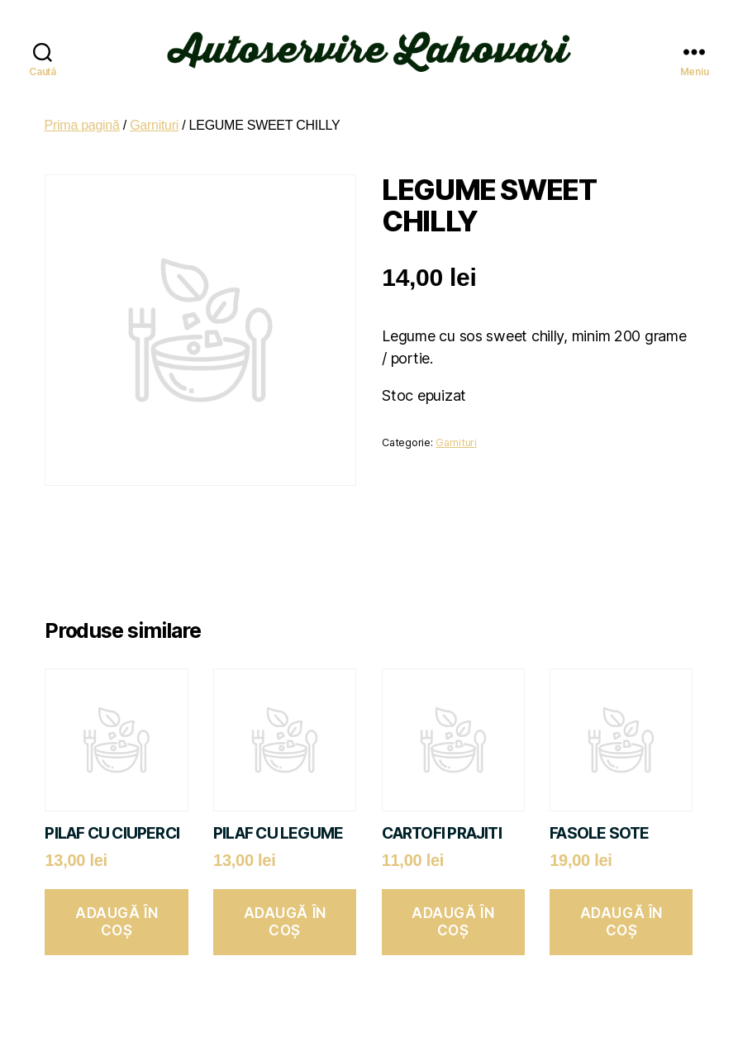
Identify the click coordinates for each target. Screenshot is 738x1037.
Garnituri (154, 118)
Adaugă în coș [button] (116, 914)
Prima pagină (82, 118)
